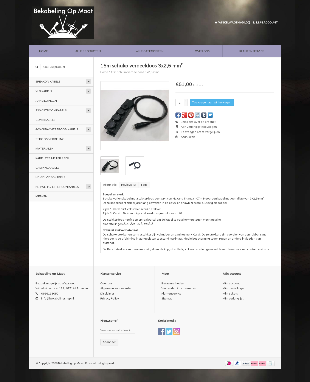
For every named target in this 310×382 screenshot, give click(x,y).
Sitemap (166, 298)
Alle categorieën (150, 51)
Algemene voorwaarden (116, 288)
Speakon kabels (48, 81)
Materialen (45, 148)
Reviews (128, 185)
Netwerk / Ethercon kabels (57, 187)
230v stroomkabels (51, 110)
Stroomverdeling (50, 139)
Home (43, 51)
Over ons (202, 51)
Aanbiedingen (46, 101)
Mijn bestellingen (234, 288)
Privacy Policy (109, 298)
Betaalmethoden (172, 283)
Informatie (110, 185)
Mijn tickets (230, 293)
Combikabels (46, 120)
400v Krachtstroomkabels (57, 129)
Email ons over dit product (195, 122)
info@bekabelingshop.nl (57, 298)
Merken (41, 196)
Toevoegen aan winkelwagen (211, 102)
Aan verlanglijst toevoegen (196, 127)
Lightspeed (107, 363)
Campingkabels (47, 168)
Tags (144, 185)
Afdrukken (185, 137)
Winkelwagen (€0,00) (233, 22)
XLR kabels (44, 91)
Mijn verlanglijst (233, 298)
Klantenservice (251, 51)
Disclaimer (107, 293)
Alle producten (88, 51)
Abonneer (109, 342)
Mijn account (265, 22)
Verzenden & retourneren (178, 288)
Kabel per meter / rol (53, 158)
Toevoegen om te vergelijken (197, 132)
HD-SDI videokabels (50, 177)
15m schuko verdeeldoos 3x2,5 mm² (135, 72)
